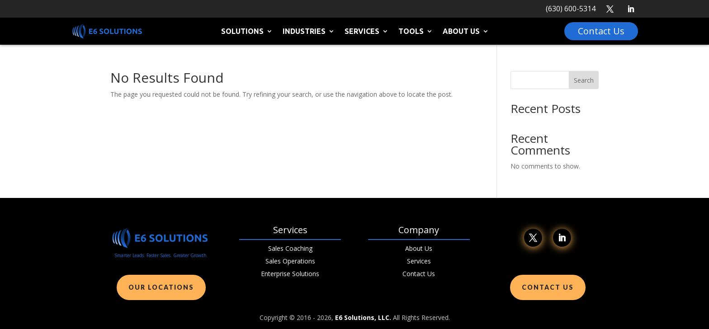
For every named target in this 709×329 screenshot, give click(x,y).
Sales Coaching (290, 248)
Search (584, 80)
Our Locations (161, 287)
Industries (304, 31)
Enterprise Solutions (290, 273)
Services (362, 31)
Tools (411, 31)
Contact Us (418, 273)
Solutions (242, 31)
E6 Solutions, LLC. (363, 317)
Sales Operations (290, 261)
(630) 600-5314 (571, 9)
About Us (461, 31)
